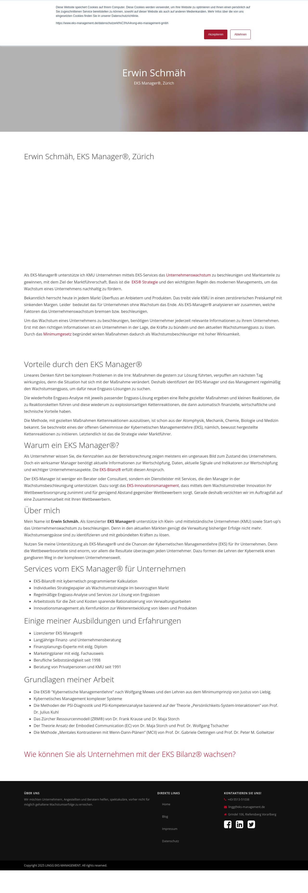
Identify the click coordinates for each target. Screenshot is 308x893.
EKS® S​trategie (145, 281)
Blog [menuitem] (165, 816)
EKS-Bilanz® (111, 469)
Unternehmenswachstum (189, 275)
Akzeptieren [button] (215, 34)
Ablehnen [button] (240, 34)
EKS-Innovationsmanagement (153, 485)
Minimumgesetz (57, 333)
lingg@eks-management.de (246, 806)
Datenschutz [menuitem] (170, 840)
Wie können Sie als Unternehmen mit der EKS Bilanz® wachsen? (135, 753)
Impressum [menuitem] (169, 828)
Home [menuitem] (166, 803)
